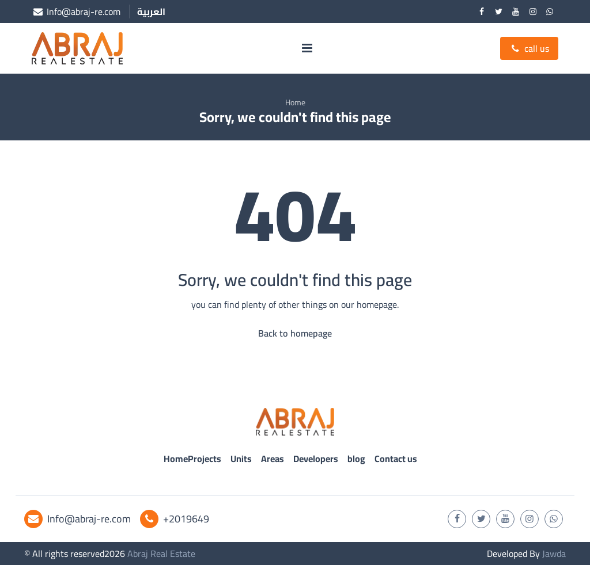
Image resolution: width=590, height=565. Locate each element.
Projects (204, 458)
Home (295, 102)
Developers (315, 458)
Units (241, 458)
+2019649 (174, 518)
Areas (272, 458)
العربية (151, 11)
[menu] (307, 48)
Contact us (396, 458)
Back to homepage (295, 333)
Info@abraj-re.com (77, 518)
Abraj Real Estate (161, 553)
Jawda (554, 553)
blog (356, 458)
